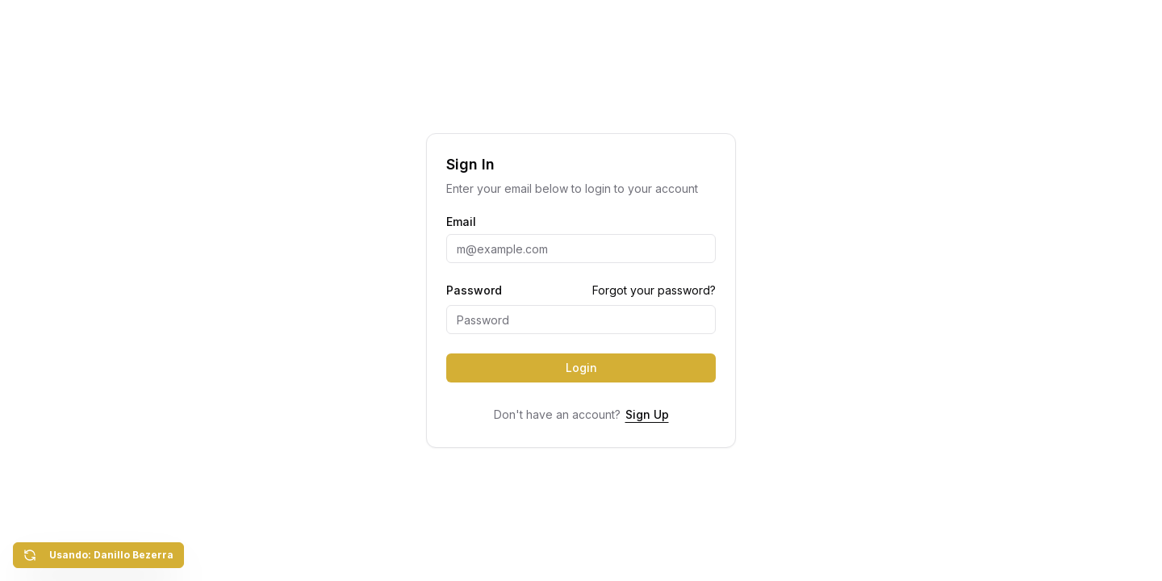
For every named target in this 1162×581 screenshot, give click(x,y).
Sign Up (647, 414)
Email (461, 222)
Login (581, 367)
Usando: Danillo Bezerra (98, 555)
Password (474, 290)
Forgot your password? (654, 290)
